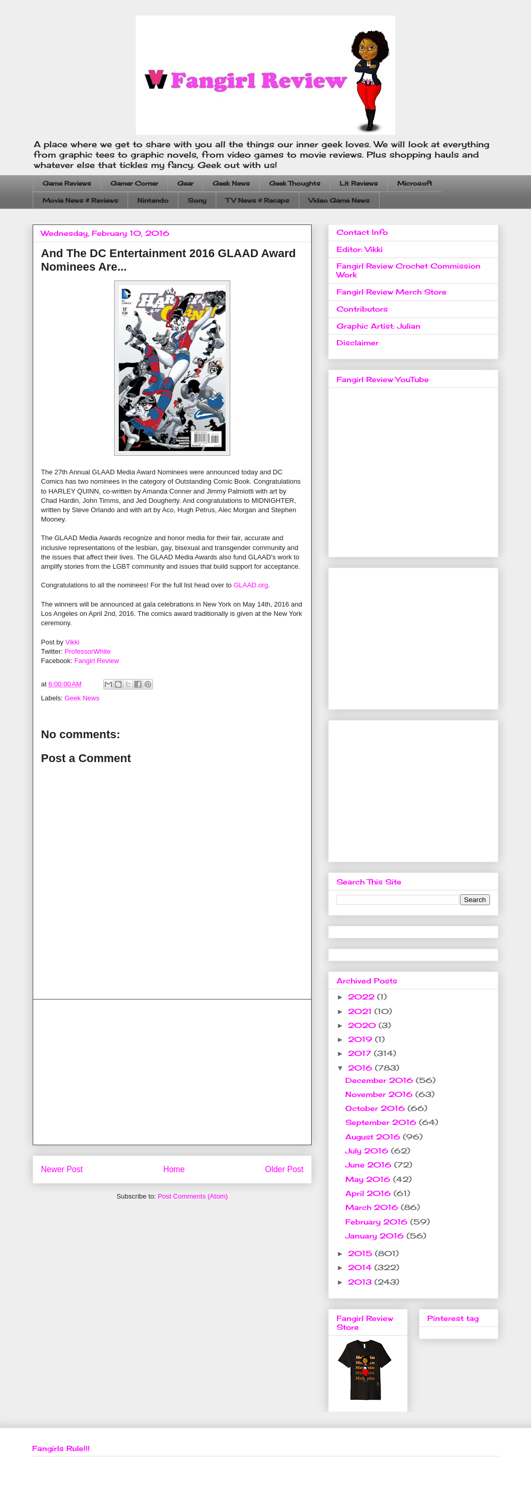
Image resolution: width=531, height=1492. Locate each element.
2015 (361, 1253)
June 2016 (369, 1164)
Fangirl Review (96, 661)
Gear (185, 183)
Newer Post (62, 1169)
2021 (361, 1011)
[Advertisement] (172, 1072)
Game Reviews (67, 183)
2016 (361, 1067)
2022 (362, 996)
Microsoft (414, 183)
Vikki (72, 642)
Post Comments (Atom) (193, 1196)
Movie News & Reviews (80, 200)
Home (174, 1169)
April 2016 (369, 1193)
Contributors (362, 308)
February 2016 (377, 1221)
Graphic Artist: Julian (379, 325)
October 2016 (376, 1108)
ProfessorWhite (88, 651)
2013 (361, 1281)
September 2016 (382, 1122)
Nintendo (153, 200)
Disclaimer (358, 342)
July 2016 (368, 1150)
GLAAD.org (250, 585)
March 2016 (373, 1207)
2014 (361, 1267)
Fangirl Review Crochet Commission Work (409, 270)
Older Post (284, 1169)
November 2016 (380, 1094)
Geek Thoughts (294, 183)
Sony (197, 200)
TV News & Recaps (257, 200)
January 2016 (376, 1235)
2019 (361, 1039)
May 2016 (369, 1179)
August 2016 (374, 1136)
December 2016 (380, 1080)
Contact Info (362, 232)
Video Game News (339, 200)
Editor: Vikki (360, 249)
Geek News (231, 183)
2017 (361, 1053)
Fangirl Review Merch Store (391, 291)
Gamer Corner (134, 183)
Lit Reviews (359, 183)
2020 (363, 1025)
